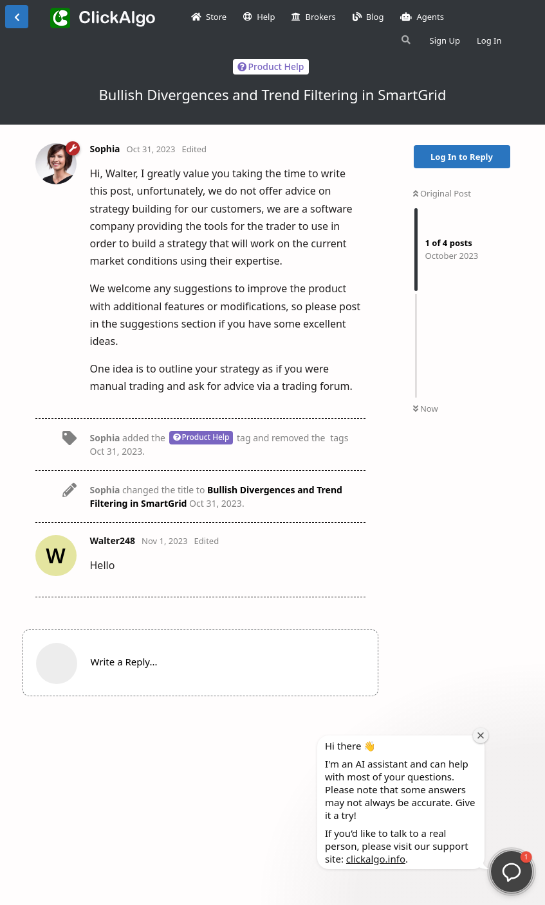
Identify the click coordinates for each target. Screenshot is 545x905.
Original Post (442, 193)
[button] (511, 871)
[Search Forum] (404, 39)
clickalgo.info (375, 858)
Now (425, 408)
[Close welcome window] (480, 735)
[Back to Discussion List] (16, 16)
